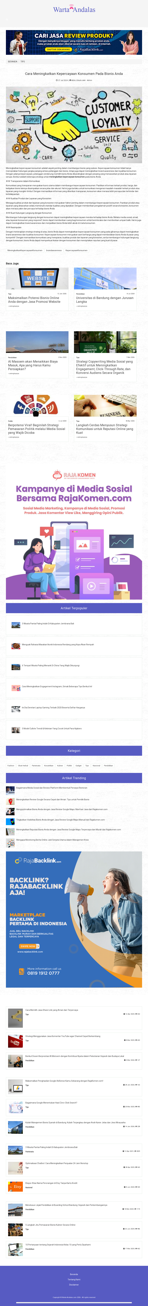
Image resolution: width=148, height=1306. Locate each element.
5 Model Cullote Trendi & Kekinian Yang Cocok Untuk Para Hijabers (52, 728)
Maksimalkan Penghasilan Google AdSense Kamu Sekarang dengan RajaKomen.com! (64, 1081)
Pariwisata (36, 766)
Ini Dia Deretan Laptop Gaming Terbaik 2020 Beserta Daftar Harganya (53, 707)
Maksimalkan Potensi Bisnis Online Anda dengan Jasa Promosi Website (34, 299)
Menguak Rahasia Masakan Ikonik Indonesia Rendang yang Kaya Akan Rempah (58, 644)
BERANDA (12, 61)
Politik (10, 421)
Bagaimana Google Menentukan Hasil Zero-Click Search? (51, 1103)
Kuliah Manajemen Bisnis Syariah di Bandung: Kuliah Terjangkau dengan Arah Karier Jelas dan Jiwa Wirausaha (75, 1122)
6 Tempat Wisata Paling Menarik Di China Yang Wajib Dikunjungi (50, 665)
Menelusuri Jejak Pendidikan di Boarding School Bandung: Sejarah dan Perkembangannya (66, 1205)
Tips (9, 294)
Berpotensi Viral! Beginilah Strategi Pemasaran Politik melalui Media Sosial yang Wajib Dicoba (36, 428)
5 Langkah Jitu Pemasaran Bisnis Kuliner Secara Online (50, 1225)
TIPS (23, 61)
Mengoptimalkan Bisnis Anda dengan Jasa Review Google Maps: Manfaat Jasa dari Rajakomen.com (62, 809)
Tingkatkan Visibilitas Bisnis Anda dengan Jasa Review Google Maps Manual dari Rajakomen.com (60, 820)
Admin (89, 80)
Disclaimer (74, 1285)
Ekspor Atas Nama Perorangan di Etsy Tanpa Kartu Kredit (51, 1183)
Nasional (96, 766)
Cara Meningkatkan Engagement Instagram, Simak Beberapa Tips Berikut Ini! (57, 686)
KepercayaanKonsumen (76, 250)
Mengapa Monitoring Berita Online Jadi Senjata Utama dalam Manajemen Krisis (52, 840)
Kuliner (60, 766)
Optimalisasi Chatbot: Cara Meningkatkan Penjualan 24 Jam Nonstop (56, 1163)
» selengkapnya (13, 306)
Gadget (79, 766)
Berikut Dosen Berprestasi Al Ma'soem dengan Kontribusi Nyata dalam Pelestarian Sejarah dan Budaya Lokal (74, 1056)
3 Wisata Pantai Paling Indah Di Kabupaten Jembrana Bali (48, 623)
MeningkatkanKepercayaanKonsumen (25, 250)
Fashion (11, 766)
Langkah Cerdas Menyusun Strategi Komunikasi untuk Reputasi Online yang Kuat (104, 428)
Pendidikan (80, 294)
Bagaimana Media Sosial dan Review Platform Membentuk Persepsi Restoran (51, 788)
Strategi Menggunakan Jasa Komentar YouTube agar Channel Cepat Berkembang (62, 1036)
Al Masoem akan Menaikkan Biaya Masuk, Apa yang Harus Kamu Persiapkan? (33, 365)
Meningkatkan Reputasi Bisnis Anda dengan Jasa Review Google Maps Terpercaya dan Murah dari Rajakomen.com (68, 829)
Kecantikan (48, 766)
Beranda (74, 1274)
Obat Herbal (23, 766)
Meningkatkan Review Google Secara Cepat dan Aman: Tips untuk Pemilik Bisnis (52, 799)
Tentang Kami (74, 1279)
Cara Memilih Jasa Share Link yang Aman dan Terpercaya (51, 1010)
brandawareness (54, 250)
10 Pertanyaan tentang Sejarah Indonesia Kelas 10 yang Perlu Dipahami (58, 1245)
